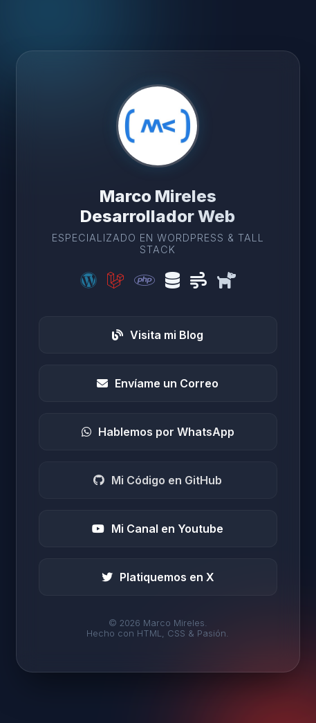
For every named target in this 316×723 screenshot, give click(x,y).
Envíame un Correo (158, 383)
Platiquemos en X (158, 577)
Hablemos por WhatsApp (158, 432)
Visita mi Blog (157, 335)
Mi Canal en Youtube (157, 529)
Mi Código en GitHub (157, 480)
